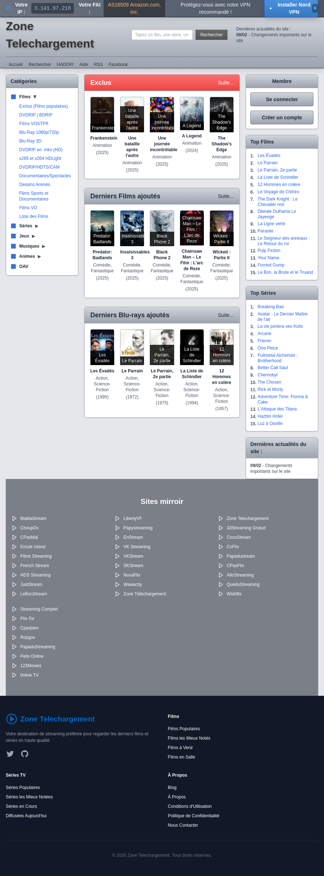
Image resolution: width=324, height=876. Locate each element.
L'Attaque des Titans (277, 409)
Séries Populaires (23, 787)
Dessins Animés (34, 184)
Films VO (28, 207)
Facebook (118, 64)
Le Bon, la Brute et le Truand (285, 272)
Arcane (264, 333)
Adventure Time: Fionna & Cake (283, 399)
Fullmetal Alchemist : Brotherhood (278, 358)
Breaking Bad (271, 306)
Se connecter (282, 99)
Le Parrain (268, 162)
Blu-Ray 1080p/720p (39, 132)
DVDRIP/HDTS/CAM (39, 167)
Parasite (266, 231)
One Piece (268, 348)
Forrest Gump (271, 265)
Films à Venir (180, 747)
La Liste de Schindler (278, 177)
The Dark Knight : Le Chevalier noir (278, 202)
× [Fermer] (315, 8)
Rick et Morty (270, 389)
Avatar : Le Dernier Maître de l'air (283, 316)
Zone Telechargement (50, 35)
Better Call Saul (273, 367)
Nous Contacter (183, 825)
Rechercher (211, 34)
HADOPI (65, 64)
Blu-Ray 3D (30, 141)
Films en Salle (181, 757)
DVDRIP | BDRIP (36, 114)
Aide (83, 64)
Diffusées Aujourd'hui (26, 815)
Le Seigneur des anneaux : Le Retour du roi (283, 241)
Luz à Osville (270, 423)
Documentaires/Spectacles (45, 175)
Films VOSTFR (34, 123)
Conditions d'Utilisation (190, 806)
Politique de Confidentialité (194, 815)
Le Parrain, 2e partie (277, 170)
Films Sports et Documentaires (34, 196)
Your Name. (269, 257)
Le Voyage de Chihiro (278, 191)
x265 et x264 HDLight (40, 158)
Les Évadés (269, 155)
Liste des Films (33, 216)
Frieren (264, 340)
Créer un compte (282, 117)
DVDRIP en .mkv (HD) (40, 149)
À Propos (177, 796)
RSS (98, 64)
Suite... (226, 83)
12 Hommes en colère (279, 184)
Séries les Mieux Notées (29, 796)
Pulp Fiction (269, 250)
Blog (172, 787)
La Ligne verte (271, 223)
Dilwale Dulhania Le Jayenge (277, 214)
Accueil (16, 64)
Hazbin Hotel (270, 416)
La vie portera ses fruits (280, 326)
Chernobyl (268, 374)
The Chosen (269, 382)
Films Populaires (184, 728)
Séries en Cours (21, 806)
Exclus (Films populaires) (43, 106)
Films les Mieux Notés (189, 738)
